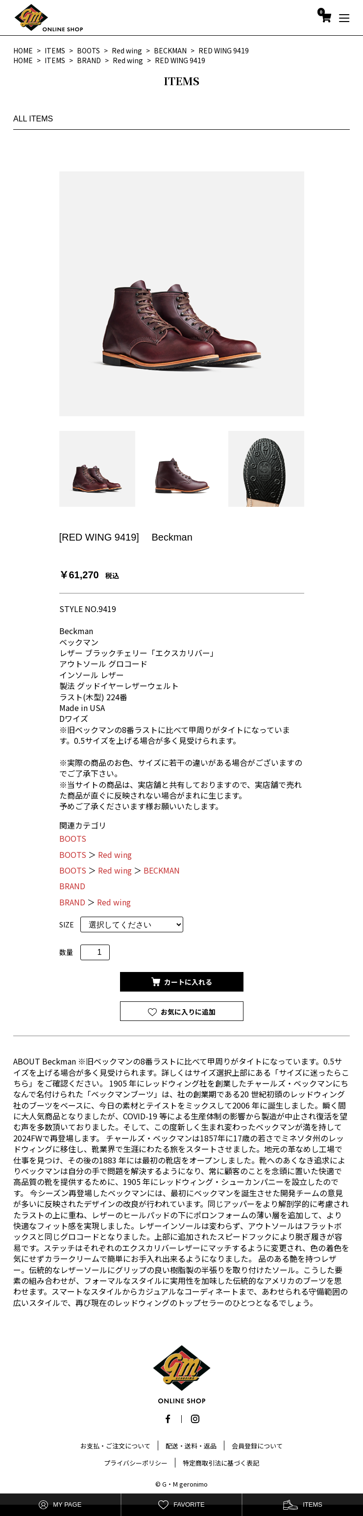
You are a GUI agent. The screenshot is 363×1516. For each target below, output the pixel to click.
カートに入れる (187, 982)
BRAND (72, 886)
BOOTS (72, 838)
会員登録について (257, 1445)
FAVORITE (181, 1505)
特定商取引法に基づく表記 (221, 1463)
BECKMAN (162, 870)
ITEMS (302, 1505)
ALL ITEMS (33, 119)
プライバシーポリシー (136, 1463)
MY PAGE (60, 1505)
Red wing (115, 854)
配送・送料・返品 (191, 1445)
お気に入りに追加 (187, 1012)
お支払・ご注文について (115, 1445)
